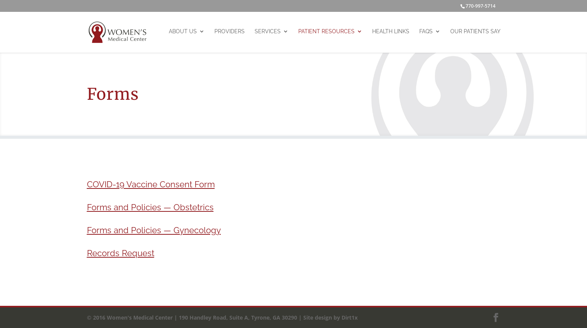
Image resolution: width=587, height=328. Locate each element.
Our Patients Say (475, 31)
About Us (183, 31)
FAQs (426, 31)
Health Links (390, 31)
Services (268, 31)
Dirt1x (349, 317)
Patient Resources (326, 31)
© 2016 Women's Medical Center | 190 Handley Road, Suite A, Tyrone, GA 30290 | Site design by (213, 317)
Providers (229, 31)
